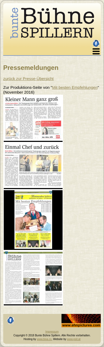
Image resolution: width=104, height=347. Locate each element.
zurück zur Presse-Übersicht (28, 78)
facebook (96, 41)
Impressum (52, 331)
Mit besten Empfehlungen (75, 87)
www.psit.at (74, 339)
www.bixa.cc (44, 339)
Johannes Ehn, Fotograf (75, 315)
